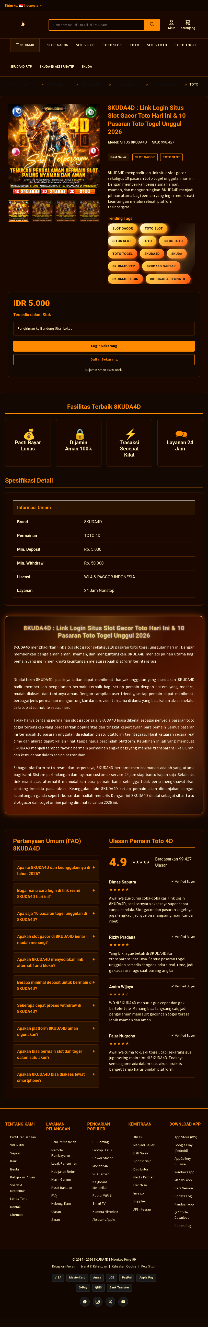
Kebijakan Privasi (22, 1181)
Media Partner (143, 1181)
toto (50, 772)
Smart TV (99, 1208)
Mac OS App (183, 1184)
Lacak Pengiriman (64, 1168)
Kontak (15, 1211)
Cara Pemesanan (63, 1146)
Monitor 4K (100, 1170)
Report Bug (183, 1230)
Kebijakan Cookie (124, 1271)
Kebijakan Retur (63, 1176)
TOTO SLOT (112, 45)
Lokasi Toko (19, 1203)
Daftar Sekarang (104, 359)
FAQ (54, 1200)
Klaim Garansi (61, 1184)
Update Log (183, 1201)
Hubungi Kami (61, 1208)
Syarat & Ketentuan (93, 1271)
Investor (139, 1198)
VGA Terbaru (101, 1178)
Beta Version (184, 1192)
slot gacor (80, 724)
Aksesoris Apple (104, 1224)
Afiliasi (137, 1142)
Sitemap (16, 1219)
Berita (14, 1173)
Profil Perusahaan (23, 1142)
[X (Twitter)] (110, 1306)
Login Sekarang (104, 345)
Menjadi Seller (143, 1149)
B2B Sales (140, 1157)
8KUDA (87, 66)
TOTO (134, 45)
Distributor (140, 1173)
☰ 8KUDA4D (25, 45)
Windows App (184, 1176)
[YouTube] (123, 1306)
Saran (55, 1224)
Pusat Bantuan (61, 1192)
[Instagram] (97, 1306)
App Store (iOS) (186, 1142)
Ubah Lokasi (64, 328)
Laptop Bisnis (102, 1154)
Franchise (140, 1190)
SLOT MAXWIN (125, 84)
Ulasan (56, 1216)
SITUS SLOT (85, 45)
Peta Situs (148, 1271)
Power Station (103, 1162)
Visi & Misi (17, 1149)
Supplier (139, 1206)
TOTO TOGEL (186, 45)
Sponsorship (142, 1166)
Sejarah (15, 1157)
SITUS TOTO (157, 45)
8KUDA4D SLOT (164, 84)
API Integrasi (142, 1214)
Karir (13, 1166)
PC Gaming (101, 1146)
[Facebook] (85, 1306)
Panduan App (184, 1208)
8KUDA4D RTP (21, 66)
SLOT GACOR (57, 45)
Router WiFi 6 (102, 1200)
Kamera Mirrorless (105, 1216)
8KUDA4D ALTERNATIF (57, 66)
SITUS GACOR (22, 84)
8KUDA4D (22, 651)
